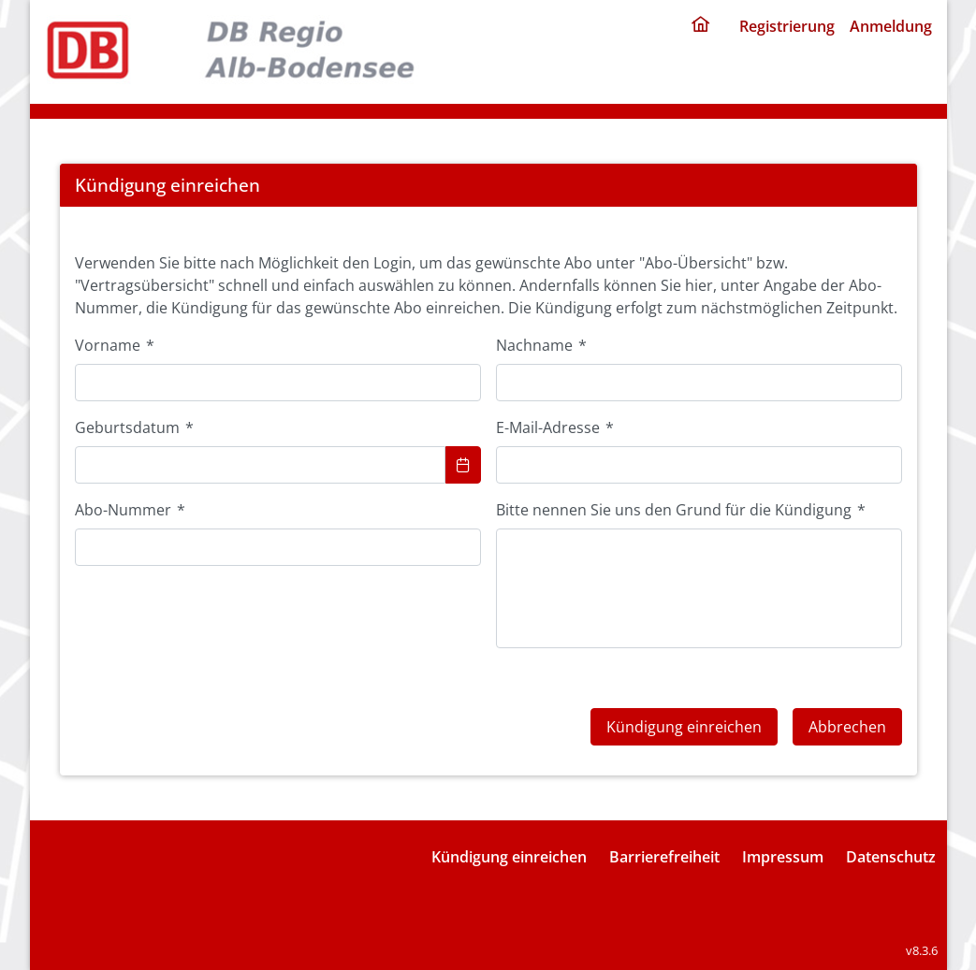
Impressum (782, 857)
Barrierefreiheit (664, 857)
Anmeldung (891, 26)
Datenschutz (891, 857)
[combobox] (260, 465)
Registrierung (787, 26)
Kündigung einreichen (509, 857)
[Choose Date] (463, 465)
